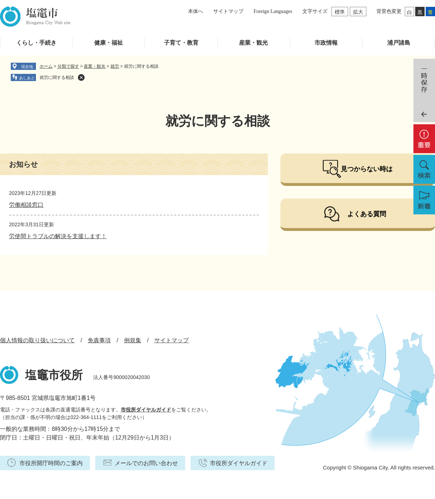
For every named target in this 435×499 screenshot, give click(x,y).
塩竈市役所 (54, 375)
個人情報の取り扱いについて (37, 340)
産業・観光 (253, 43)
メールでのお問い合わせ (146, 463)
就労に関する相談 (57, 77)
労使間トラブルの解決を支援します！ (58, 236)
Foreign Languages (272, 11)
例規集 (132, 340)
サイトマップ (228, 11)
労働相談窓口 (26, 205)
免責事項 (99, 340)
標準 (340, 12)
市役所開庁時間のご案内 (51, 463)
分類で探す (68, 66)
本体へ (195, 11)
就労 (114, 66)
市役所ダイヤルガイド (146, 410)
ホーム (46, 66)
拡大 (358, 12)
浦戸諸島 (398, 43)
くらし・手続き (36, 43)
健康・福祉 (108, 43)
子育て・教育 (181, 43)
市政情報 (326, 43)
